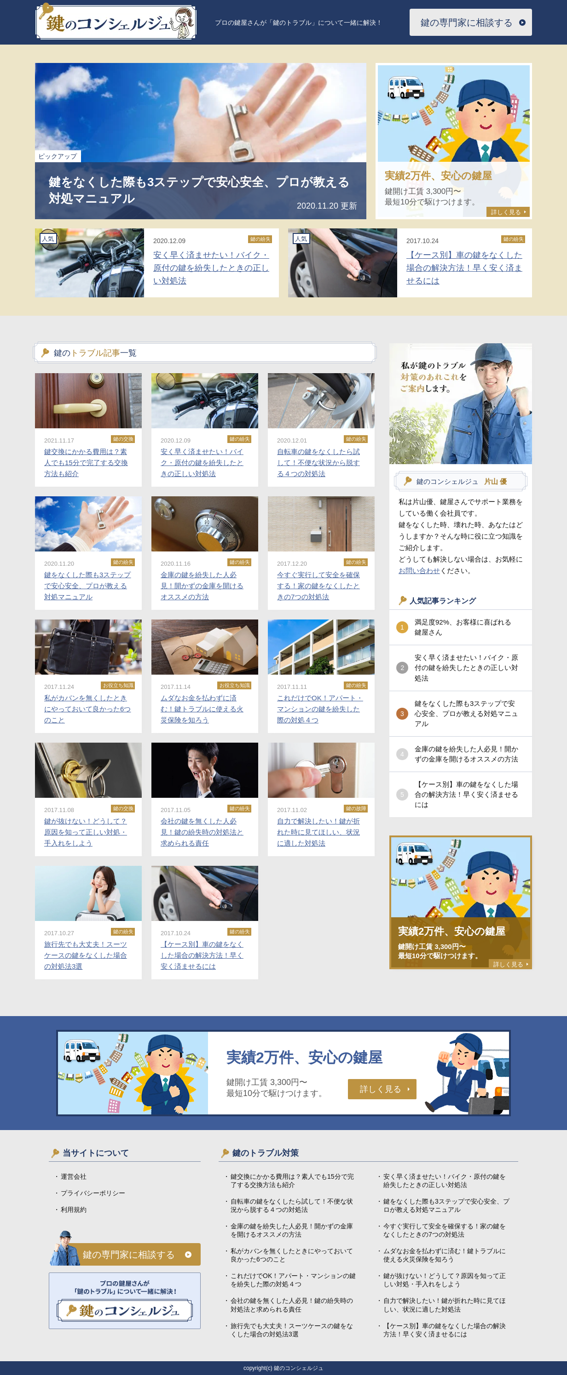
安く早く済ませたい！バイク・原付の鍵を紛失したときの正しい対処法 (466, 667)
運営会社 (74, 1176)
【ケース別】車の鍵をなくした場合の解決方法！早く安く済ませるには (466, 794)
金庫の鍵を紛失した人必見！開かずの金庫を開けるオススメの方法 (466, 754)
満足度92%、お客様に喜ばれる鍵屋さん (463, 627)
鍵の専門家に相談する (467, 22)
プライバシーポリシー (93, 1193)
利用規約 (74, 1209)
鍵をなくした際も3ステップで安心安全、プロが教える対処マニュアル (466, 713)
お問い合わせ (419, 570)
